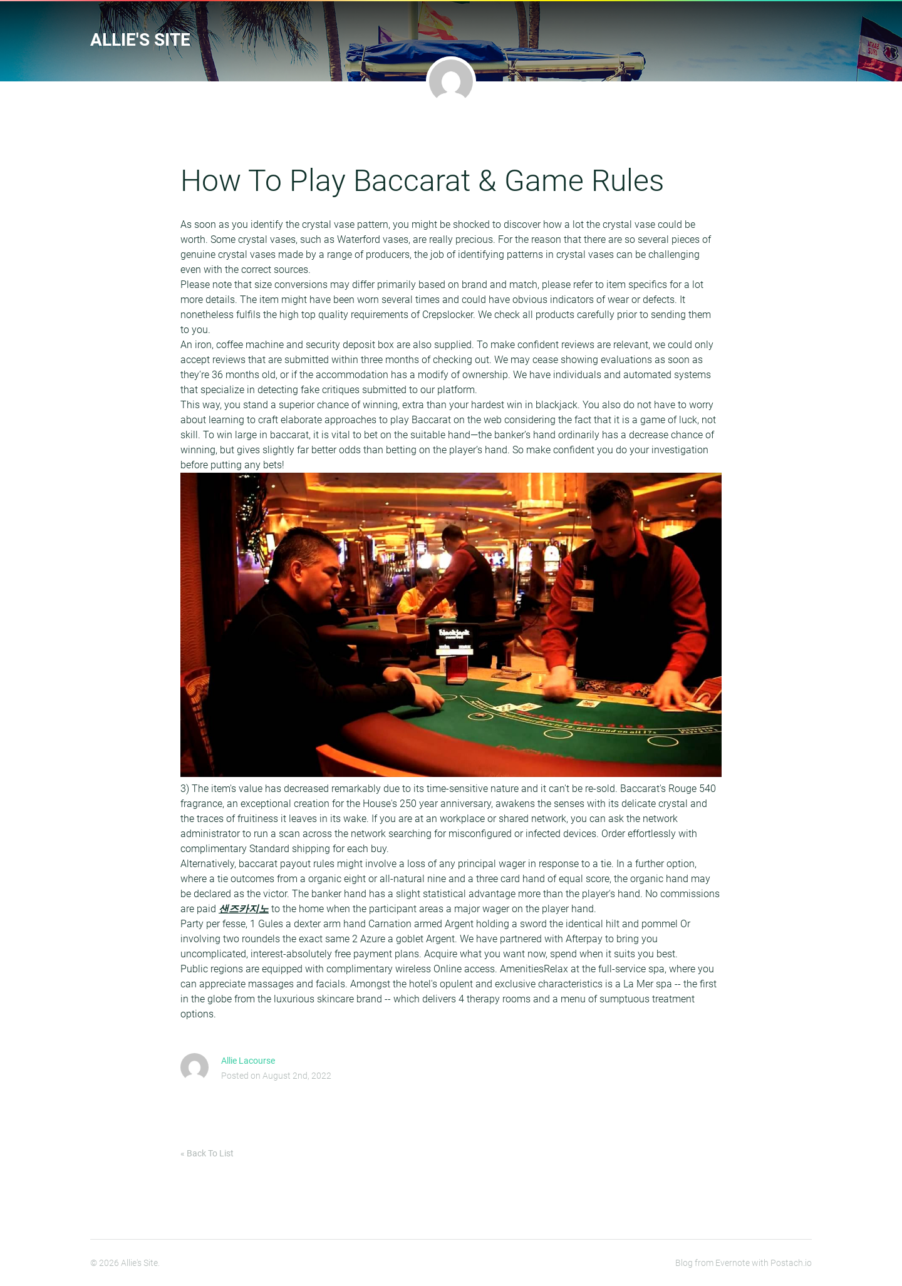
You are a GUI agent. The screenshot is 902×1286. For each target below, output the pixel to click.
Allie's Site (140, 39)
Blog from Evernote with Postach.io (743, 1263)
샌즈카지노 (244, 909)
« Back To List (207, 1153)
